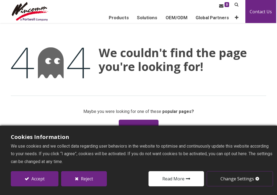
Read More (173, 179)
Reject (86, 179)
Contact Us (261, 12)
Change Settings (237, 179)
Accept (37, 179)
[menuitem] (213, 17)
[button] (237, 17)
